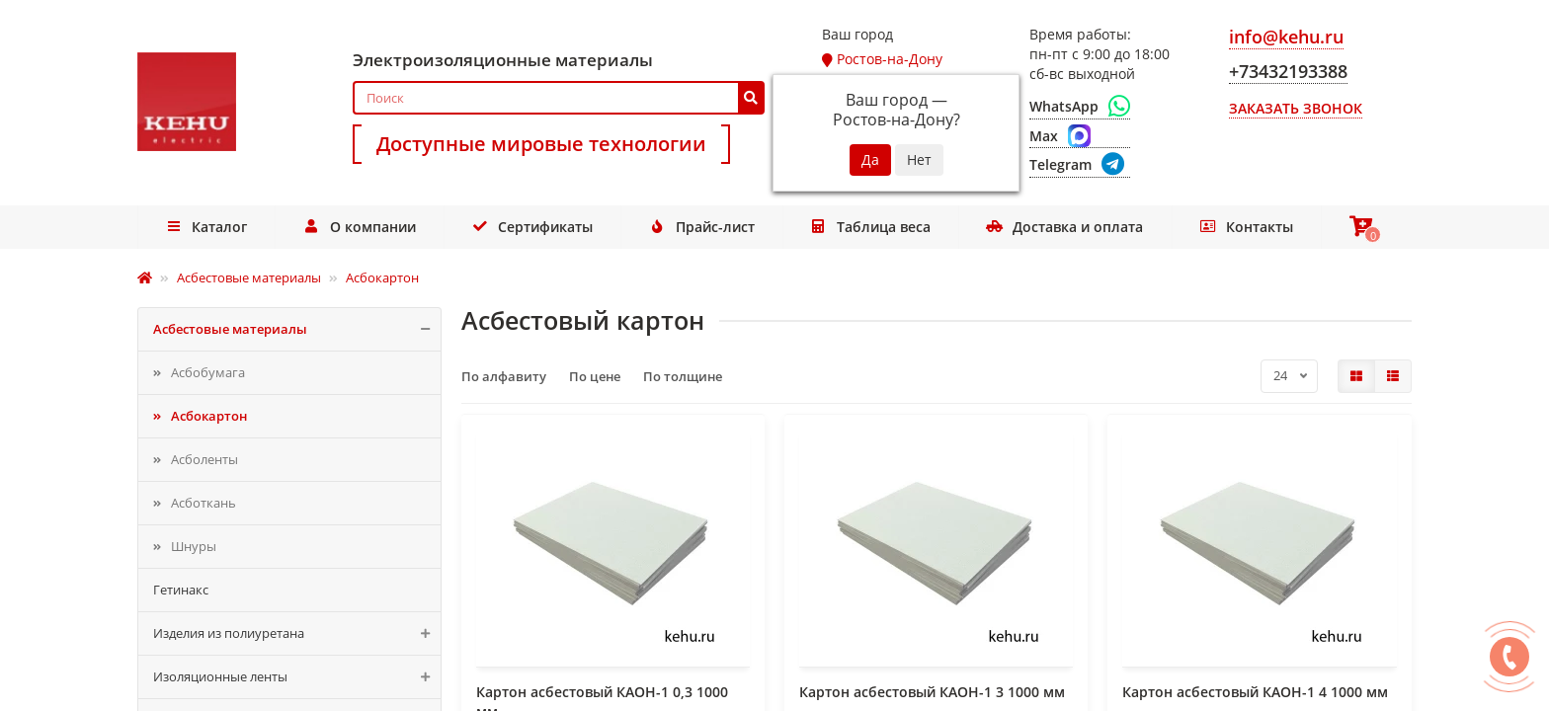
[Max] (1079, 136)
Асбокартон (209, 416)
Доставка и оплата (1061, 227)
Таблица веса (869, 227)
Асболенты (204, 459)
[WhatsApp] (1079, 106)
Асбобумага (208, 372)
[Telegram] (1079, 165)
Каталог (207, 227)
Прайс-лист (700, 227)
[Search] (559, 98)
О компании (360, 227)
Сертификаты (531, 227)
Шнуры (193, 546)
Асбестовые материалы (297, 329)
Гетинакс (180, 589)
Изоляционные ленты (297, 677)
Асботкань (203, 503)
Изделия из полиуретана (297, 633)
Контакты (1240, 227)
